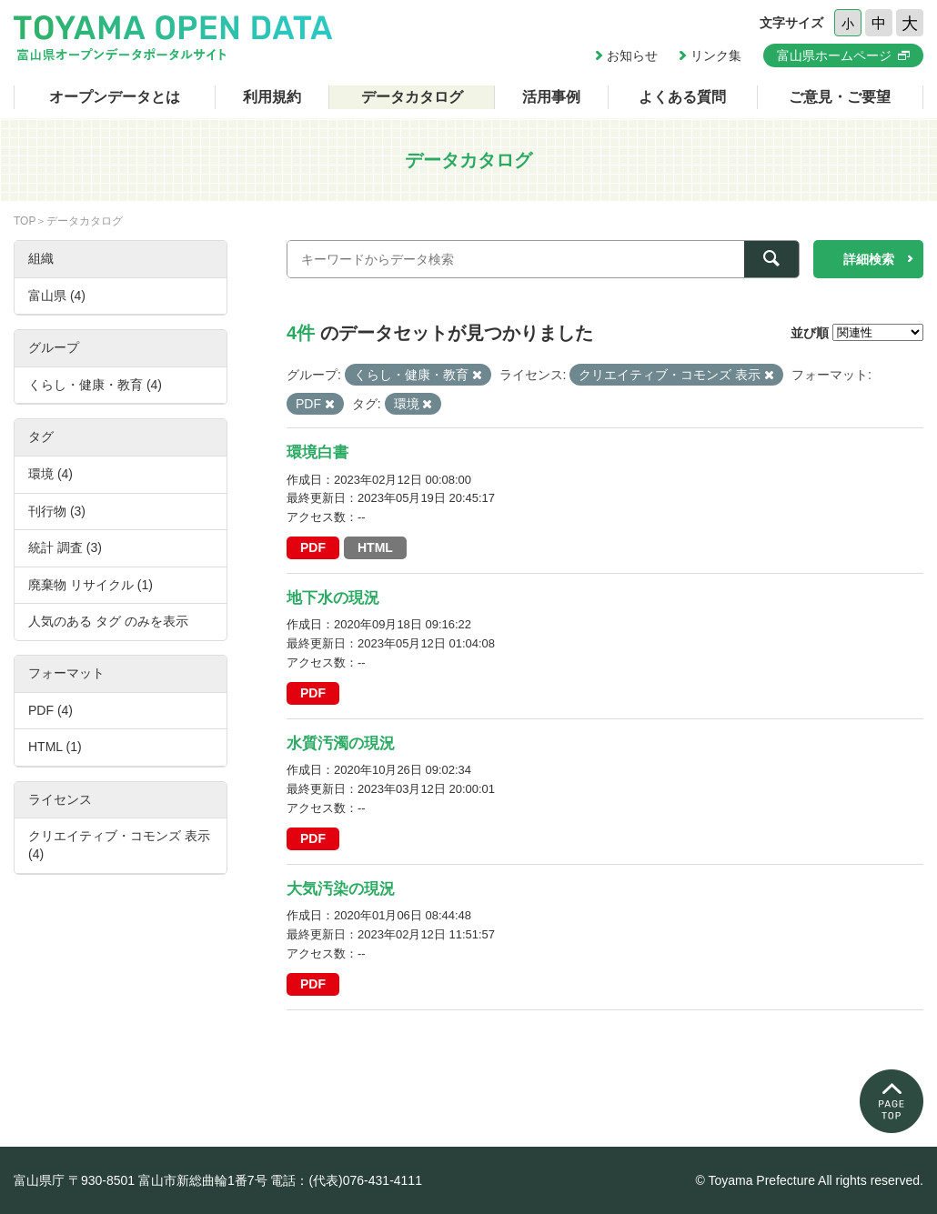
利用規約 (272, 97)
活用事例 (551, 97)
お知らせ (632, 55)
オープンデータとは (114, 97)
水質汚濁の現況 (341, 743)
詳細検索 (868, 259)
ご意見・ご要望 (840, 97)
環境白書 (317, 452)
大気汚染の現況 (341, 889)
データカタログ (412, 97)
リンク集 (715, 55)
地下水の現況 (333, 598)
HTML (375, 547)
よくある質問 (682, 97)
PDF (313, 547)
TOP (24, 221)
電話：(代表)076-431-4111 (346, 1180)
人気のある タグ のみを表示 (108, 621)
